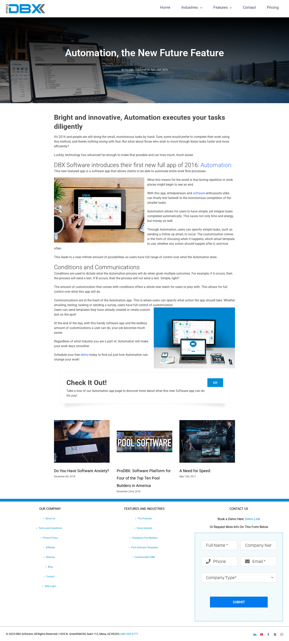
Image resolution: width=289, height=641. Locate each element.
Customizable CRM (144, 557)
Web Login (50, 586)
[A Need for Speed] (207, 422)
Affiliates (50, 547)
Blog (50, 566)
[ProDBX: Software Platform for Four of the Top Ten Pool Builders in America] (144, 422)
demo (85, 355)
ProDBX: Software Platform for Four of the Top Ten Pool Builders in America (144, 478)
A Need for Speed (194, 470)
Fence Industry (144, 528)
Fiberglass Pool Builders (145, 537)
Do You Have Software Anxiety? (81, 470)
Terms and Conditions (50, 528)
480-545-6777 (129, 633)
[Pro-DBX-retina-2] (25, 5)
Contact (50, 576)
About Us (50, 518)
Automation (215, 165)
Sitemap (50, 557)
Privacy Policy (50, 537)
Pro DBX (129, 69)
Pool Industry (145, 518)
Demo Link (252, 519)
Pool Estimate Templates (144, 547)
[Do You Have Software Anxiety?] (82, 422)
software (199, 193)
